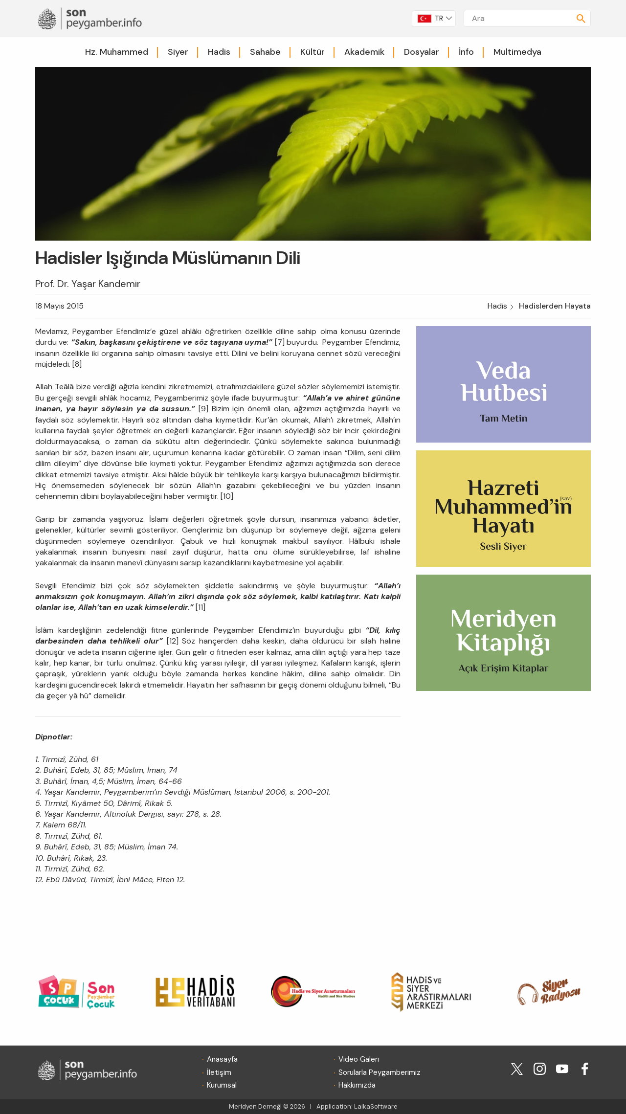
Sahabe (265, 52)
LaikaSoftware (376, 1106)
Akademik (364, 52)
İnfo (466, 52)
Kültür (312, 52)
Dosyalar (421, 52)
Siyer (178, 52)
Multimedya (517, 52)
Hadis (219, 52)
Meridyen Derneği (255, 1106)
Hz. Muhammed (116, 52)
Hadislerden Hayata (555, 306)
